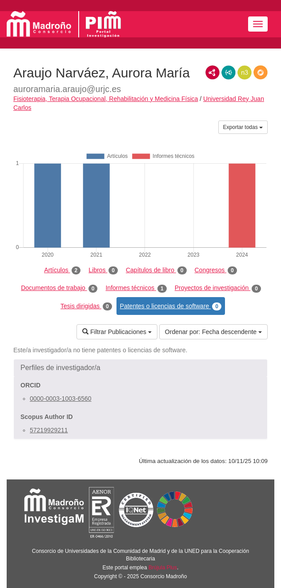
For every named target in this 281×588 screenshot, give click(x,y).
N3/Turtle (244, 72)
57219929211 (49, 430)
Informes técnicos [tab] (135, 288)
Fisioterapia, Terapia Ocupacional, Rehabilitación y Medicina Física (105, 98)
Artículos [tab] (62, 270)
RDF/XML (212, 72)
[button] (140, 367)
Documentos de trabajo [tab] (59, 288)
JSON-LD (228, 72)
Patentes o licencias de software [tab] (170, 306)
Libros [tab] (103, 270)
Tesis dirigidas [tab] (86, 306)
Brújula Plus (163, 567)
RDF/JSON (260, 72)
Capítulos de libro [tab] (156, 270)
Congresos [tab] (216, 270)
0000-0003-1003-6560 (61, 398)
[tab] (140, 367)
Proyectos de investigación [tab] (218, 288)
